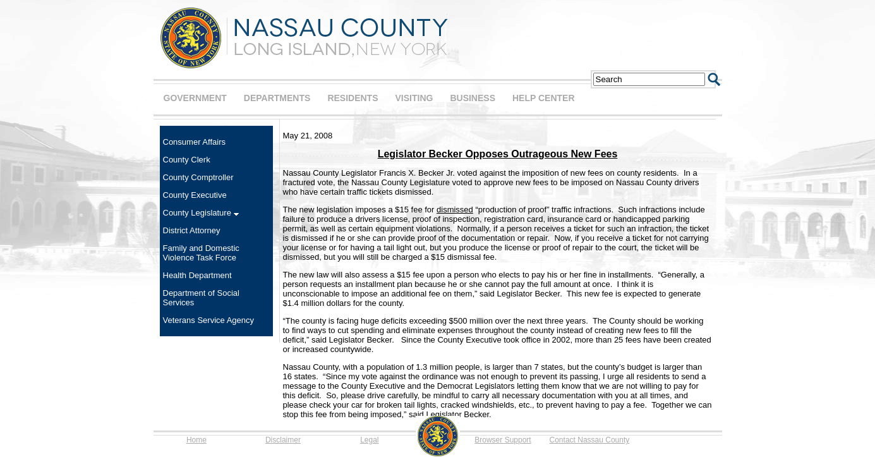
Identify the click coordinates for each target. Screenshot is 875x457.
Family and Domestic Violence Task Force (201, 252)
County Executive (195, 195)
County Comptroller (198, 177)
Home (196, 440)
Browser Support (502, 440)
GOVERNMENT (195, 98)
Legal (369, 440)
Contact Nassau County (590, 440)
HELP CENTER (543, 98)
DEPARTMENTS (277, 98)
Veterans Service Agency (209, 320)
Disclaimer (283, 440)
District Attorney (191, 230)
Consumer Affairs (194, 142)
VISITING (414, 98)
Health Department (197, 275)
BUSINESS (472, 98)
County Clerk (186, 159)
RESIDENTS (352, 98)
